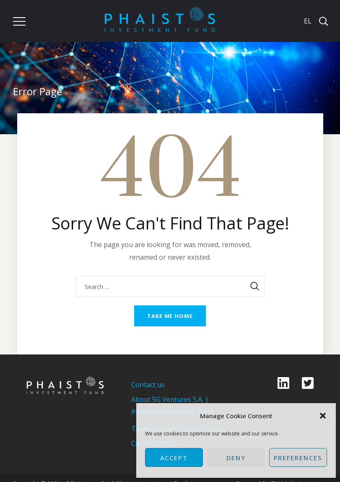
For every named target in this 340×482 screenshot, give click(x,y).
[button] (323, 416)
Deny (236, 457)
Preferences (298, 457)
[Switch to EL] (307, 21)
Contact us (148, 384)
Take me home (170, 316)
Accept (174, 457)
